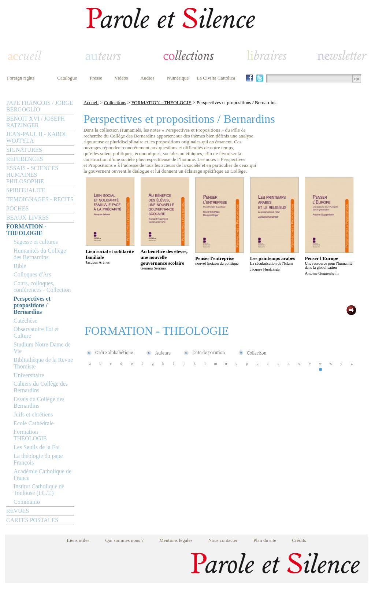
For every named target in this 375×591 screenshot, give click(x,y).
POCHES (17, 208)
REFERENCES (24, 159)
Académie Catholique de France (42, 474)
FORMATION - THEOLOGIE (26, 229)
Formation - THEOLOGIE (30, 435)
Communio (27, 502)
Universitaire (29, 375)
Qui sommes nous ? (124, 540)
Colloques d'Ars (32, 274)
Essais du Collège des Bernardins (39, 402)
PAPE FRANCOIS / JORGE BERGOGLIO (39, 106)
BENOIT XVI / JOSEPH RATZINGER (35, 121)
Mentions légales (176, 540)
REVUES (17, 511)
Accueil (91, 102)
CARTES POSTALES (32, 520)
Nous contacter (223, 540)
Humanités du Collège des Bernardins (40, 253)
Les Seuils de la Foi (37, 447)
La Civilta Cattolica (216, 78)
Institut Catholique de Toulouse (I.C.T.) (39, 489)
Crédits (299, 540)
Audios (147, 78)
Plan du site (264, 540)
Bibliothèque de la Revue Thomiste (43, 363)
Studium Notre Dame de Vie (42, 347)
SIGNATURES (24, 150)
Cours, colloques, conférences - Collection (42, 286)
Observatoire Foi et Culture (36, 332)
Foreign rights (20, 78)
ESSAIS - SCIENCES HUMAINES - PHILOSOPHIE (32, 174)
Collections (115, 102)
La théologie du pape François (38, 459)
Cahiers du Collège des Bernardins (41, 387)
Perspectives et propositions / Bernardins (32, 305)
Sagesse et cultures (36, 242)
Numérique (178, 78)
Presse (96, 78)
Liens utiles (78, 540)
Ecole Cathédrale (34, 423)
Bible (20, 266)
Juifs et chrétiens (33, 414)
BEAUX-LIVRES (27, 217)
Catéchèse (25, 320)
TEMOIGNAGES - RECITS (40, 199)
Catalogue (67, 78)
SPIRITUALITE (25, 190)
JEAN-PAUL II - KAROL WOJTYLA (36, 137)
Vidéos (121, 78)
